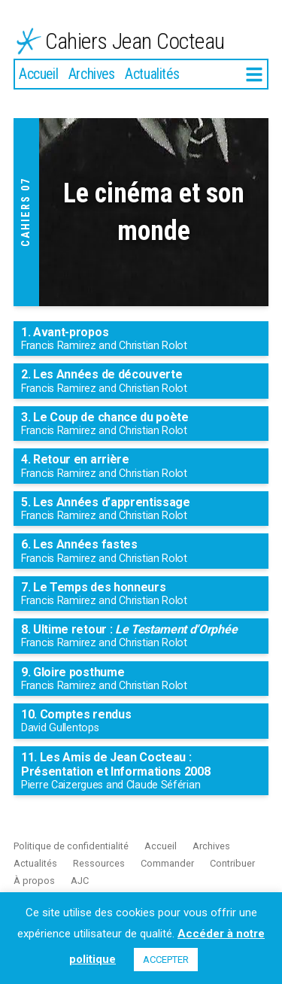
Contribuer (232, 863)
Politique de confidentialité (71, 846)
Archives (91, 74)
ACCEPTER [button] (166, 959)
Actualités (152, 74)
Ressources (99, 863)
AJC (80, 880)
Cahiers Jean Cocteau (135, 41)
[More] (254, 75)
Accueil (38, 74)
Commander (167, 863)
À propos (34, 880)
